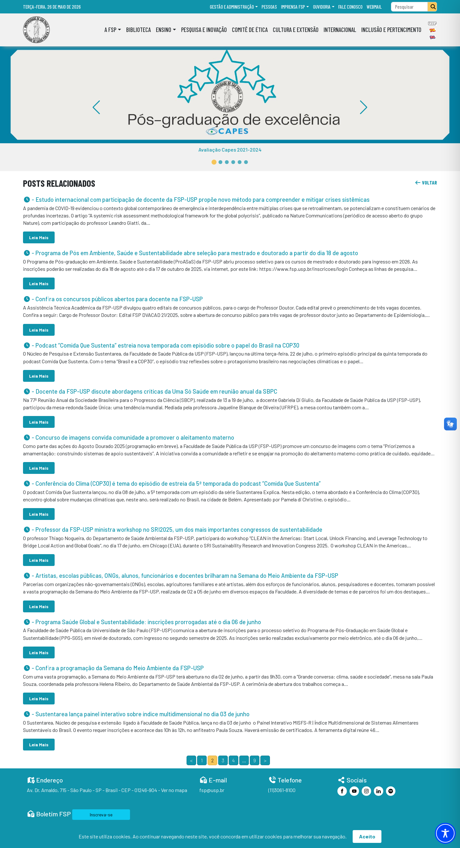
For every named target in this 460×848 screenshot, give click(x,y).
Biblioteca (138, 29)
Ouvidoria (322, 7)
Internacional (340, 29)
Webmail (374, 7)
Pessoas (269, 7)
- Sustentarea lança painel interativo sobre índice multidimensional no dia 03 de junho (136, 714)
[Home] (36, 30)
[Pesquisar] (432, 7)
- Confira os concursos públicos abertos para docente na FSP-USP (113, 298)
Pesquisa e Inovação (204, 29)
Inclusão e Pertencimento (391, 29)
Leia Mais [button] (39, 237)
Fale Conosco (350, 7)
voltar (426, 182)
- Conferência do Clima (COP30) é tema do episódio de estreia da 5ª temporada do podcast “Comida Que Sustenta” (172, 483)
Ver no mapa (174, 790)
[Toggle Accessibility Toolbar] (445, 833)
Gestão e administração (232, 7)
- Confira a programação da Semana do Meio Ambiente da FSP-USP (113, 667)
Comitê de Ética (250, 29)
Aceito (367, 836)
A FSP (110, 29)
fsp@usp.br (211, 790)
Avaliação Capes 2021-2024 (230, 149)
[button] (214, 162)
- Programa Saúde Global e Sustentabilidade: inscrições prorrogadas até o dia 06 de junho (142, 621)
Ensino (163, 29)
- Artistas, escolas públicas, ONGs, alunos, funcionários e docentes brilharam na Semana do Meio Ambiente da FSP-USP (180, 575)
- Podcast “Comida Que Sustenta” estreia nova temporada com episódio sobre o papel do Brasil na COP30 (161, 345)
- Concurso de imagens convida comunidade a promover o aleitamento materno (128, 437)
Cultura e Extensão (295, 29)
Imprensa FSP (293, 7)
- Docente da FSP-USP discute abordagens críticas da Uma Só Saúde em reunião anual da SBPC (150, 391)
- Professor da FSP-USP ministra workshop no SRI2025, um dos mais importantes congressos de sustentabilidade (172, 529)
